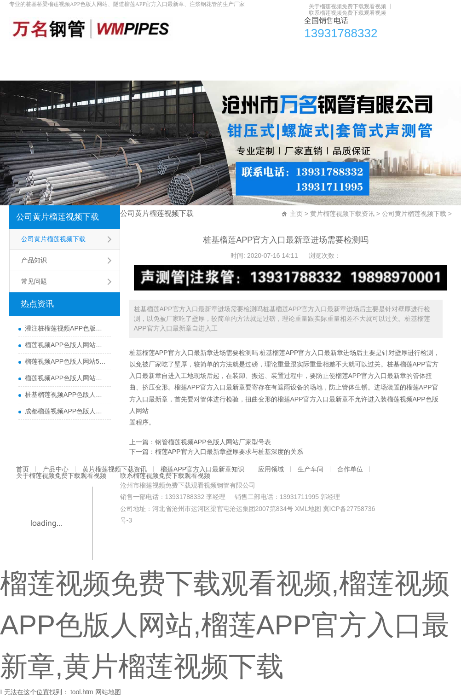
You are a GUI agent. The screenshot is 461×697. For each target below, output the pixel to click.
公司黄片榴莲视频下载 (57, 216)
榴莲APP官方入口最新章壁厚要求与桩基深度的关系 (229, 451)
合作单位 (416, 53)
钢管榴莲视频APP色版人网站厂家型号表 (213, 442)
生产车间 (367, 53)
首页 (27, 53)
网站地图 (108, 692)
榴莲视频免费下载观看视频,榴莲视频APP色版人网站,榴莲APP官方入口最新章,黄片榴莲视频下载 (224, 625)
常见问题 (34, 281)
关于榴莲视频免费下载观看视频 (347, 6)
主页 (296, 213)
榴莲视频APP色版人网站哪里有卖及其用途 (65, 344)
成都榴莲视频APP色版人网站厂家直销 (65, 411)
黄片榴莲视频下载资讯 (138, 53)
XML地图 (308, 508)
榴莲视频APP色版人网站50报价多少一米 (65, 361)
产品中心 (68, 53)
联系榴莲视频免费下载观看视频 (347, 13)
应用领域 (318, 53)
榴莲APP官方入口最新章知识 (238, 53)
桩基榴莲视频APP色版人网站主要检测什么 (65, 394)
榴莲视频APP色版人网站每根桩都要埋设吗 (65, 378)
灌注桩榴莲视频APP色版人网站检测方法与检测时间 (65, 328)
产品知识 (34, 260)
